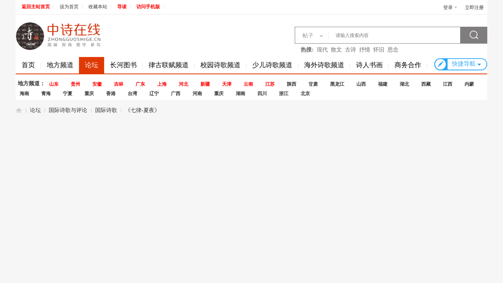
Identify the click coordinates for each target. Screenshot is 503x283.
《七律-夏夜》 (142, 110)
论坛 (91, 65)
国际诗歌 (106, 110)
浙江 (283, 93)
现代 (322, 50)
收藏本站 (97, 6)
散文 (336, 50)
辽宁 (154, 93)
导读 (122, 6)
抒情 (364, 50)
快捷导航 (463, 64)
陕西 (291, 84)
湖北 (404, 84)
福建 (382, 84)
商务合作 (408, 65)
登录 (448, 7)
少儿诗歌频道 (272, 65)
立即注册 (474, 7)
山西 (361, 84)
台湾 (132, 93)
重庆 (89, 93)
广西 (175, 93)
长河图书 (123, 65)
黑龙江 (337, 84)
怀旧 (378, 50)
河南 (197, 93)
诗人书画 (369, 65)
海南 (24, 93)
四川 (262, 93)
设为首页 (69, 6)
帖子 (308, 36)
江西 (447, 84)
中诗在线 (19, 110)
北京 (305, 93)
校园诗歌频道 (220, 65)
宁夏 (67, 93)
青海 (46, 93)
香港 (111, 93)
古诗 (350, 50)
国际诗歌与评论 (68, 110)
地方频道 (60, 65)
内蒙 (469, 84)
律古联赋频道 (169, 65)
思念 (392, 50)
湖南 (240, 93)
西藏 (426, 84)
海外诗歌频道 (324, 65)
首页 (28, 65)
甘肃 (313, 84)
